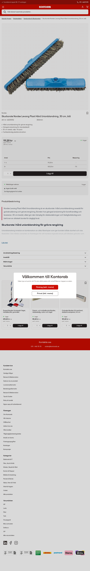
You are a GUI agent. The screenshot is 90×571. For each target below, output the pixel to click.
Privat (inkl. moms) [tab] (45, 293)
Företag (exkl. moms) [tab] (45, 287)
